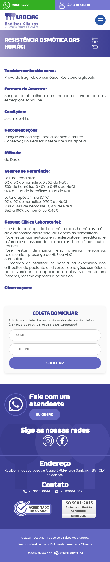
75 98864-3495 (73, 491)
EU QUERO (44, 414)
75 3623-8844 (39, 491)
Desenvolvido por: (55, 553)
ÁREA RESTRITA (78, 5)
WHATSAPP (20, 5)
